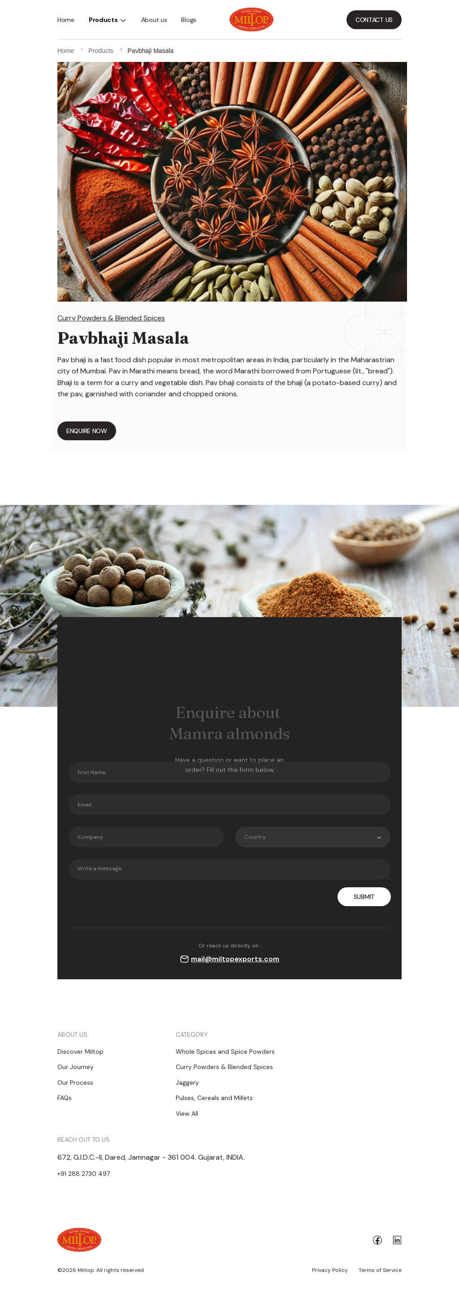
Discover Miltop (80, 1052)
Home (65, 20)
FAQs (64, 1098)
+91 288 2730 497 (83, 1174)
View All (187, 1113)
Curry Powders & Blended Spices (111, 318)
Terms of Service (380, 1270)
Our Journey (75, 1067)
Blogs (188, 20)
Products (103, 20)
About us (154, 20)
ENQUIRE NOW (86, 431)
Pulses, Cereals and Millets (214, 1098)
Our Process (75, 1082)
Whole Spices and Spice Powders (225, 1052)
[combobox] (313, 837)
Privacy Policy (330, 1270)
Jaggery (187, 1082)
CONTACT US (374, 20)
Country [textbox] (255, 837)
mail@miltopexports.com (235, 959)
